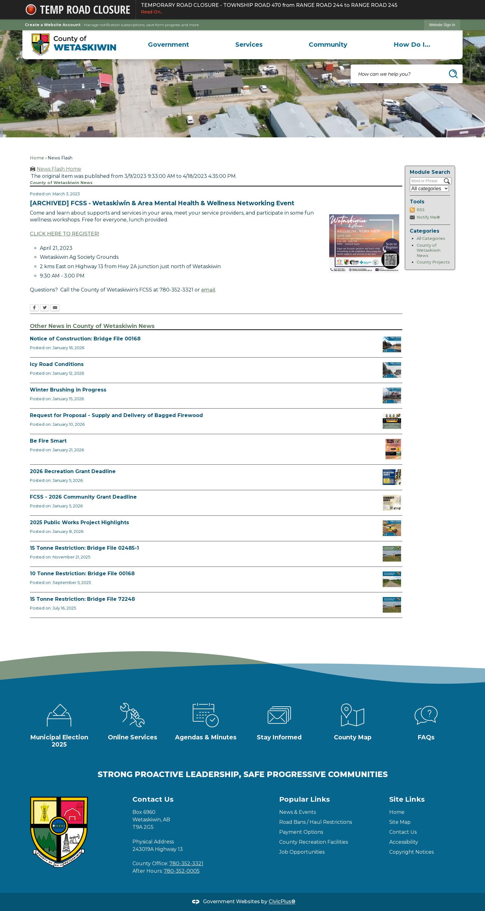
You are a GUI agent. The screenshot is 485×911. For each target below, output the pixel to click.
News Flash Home (59, 169)
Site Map (400, 822)
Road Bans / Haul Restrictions (315, 822)
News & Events (297, 812)
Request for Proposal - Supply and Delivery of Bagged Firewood (116, 415)
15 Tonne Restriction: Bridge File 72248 (82, 599)
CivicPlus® (282, 902)
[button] (453, 73)
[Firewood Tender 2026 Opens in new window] (391, 421)
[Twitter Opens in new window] (44, 308)
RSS (421, 209)
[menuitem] (168, 45)
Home (37, 158)
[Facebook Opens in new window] (34, 308)
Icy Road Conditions (57, 364)
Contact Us (403, 832)
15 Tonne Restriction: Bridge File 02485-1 (84, 548)
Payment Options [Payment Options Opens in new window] (301, 832)
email (208, 290)
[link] (442, 24)
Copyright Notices (411, 852)
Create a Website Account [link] (53, 24)
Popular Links (304, 799)
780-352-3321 (186, 863)
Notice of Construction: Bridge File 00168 (85, 339)
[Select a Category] (429, 188)
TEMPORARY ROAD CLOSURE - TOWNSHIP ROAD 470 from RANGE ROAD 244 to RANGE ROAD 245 (298, 8)
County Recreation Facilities (313, 842)
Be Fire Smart (48, 441)
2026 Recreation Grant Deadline (73, 471)
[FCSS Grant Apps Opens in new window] (391, 503)
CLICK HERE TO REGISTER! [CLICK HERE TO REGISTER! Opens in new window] (64, 234)
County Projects (433, 262)
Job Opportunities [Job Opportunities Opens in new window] (302, 852)
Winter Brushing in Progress (68, 390)
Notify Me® (428, 217)
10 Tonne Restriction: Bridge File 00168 (82, 573)
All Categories (431, 238)
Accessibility (403, 842)
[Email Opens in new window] (55, 308)
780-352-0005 (182, 871)
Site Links (407, 799)
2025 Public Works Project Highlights (79, 522)
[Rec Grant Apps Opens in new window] (391, 477)
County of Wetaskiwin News (429, 250)
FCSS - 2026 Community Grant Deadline (83, 497)
